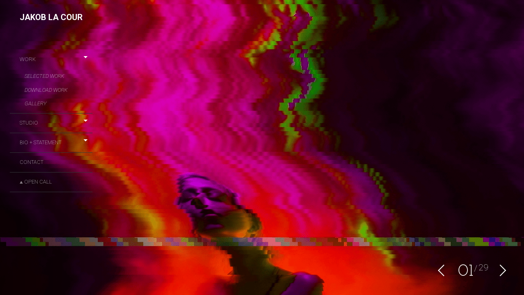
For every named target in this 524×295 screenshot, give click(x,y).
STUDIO (29, 123)
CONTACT (31, 162)
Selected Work (44, 76)
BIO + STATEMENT (40, 142)
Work (28, 59)
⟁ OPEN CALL (36, 182)
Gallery (36, 103)
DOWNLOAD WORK (46, 90)
